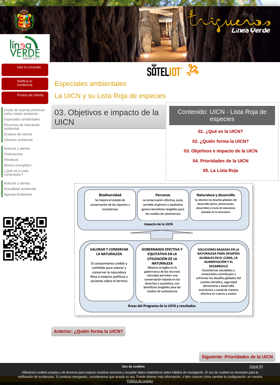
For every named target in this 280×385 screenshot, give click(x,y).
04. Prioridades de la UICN (220, 160)
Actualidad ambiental (20, 189)
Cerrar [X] (256, 366)
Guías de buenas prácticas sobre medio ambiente (24, 112)
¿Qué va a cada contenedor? (16, 172)
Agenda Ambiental (18, 194)
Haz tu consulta (29, 67)
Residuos (11, 159)
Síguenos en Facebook (5, 207)
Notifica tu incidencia (24, 83)
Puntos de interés (30, 95)
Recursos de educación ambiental (22, 126)
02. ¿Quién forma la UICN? (220, 141)
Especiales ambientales (22, 119)
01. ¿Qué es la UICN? (220, 131)
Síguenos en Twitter (15, 207)
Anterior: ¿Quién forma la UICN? (88, 331)
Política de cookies (140, 381)
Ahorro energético (17, 165)
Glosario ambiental (18, 140)
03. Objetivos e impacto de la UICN (221, 150)
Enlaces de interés (18, 134)
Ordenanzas (13, 154)
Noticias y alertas (17, 148)
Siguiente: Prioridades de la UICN (237, 356)
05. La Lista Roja (220, 170)
